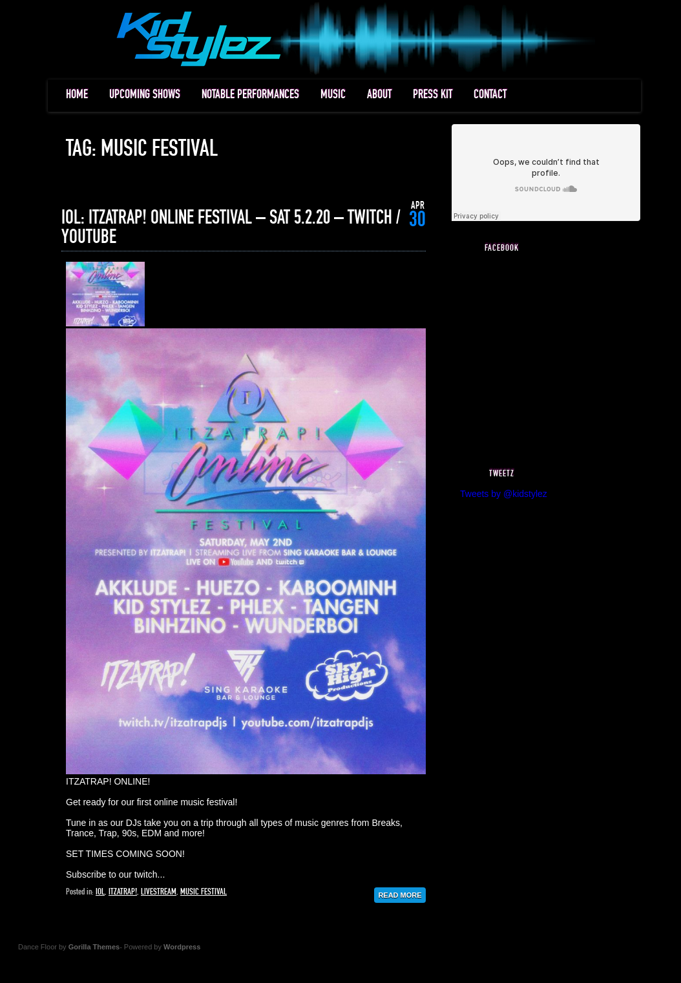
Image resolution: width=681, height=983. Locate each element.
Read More (399, 895)
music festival (203, 891)
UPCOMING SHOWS (144, 95)
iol (100, 891)
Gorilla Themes (94, 947)
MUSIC (333, 95)
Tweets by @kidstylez (503, 494)
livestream (158, 891)
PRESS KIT (432, 95)
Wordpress (181, 947)
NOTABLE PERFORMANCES (250, 95)
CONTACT (490, 95)
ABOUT (379, 95)
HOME (77, 95)
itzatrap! (123, 891)
